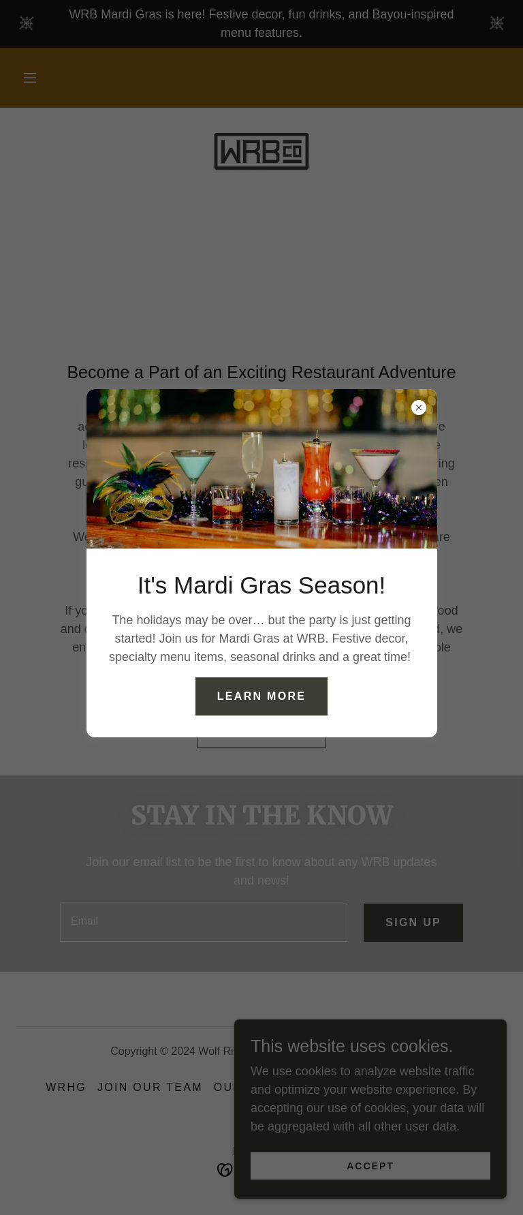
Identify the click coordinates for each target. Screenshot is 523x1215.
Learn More (261, 696)
